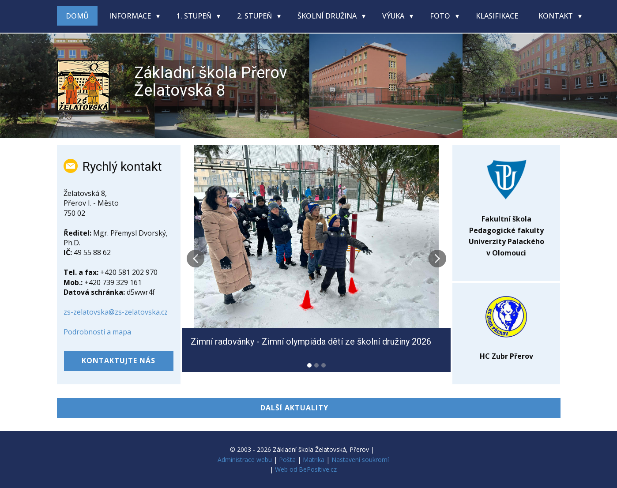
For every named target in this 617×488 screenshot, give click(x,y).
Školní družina (327, 16)
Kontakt (556, 16)
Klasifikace (497, 16)
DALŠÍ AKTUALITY (294, 408)
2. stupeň (255, 16)
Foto (441, 16)
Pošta (287, 459)
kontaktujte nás (118, 360)
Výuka (394, 16)
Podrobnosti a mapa (97, 332)
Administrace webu (245, 459)
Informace (131, 16)
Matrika (313, 459)
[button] (195, 258)
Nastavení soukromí (360, 459)
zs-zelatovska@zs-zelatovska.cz (116, 312)
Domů (77, 16)
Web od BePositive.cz (306, 469)
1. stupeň (195, 16)
